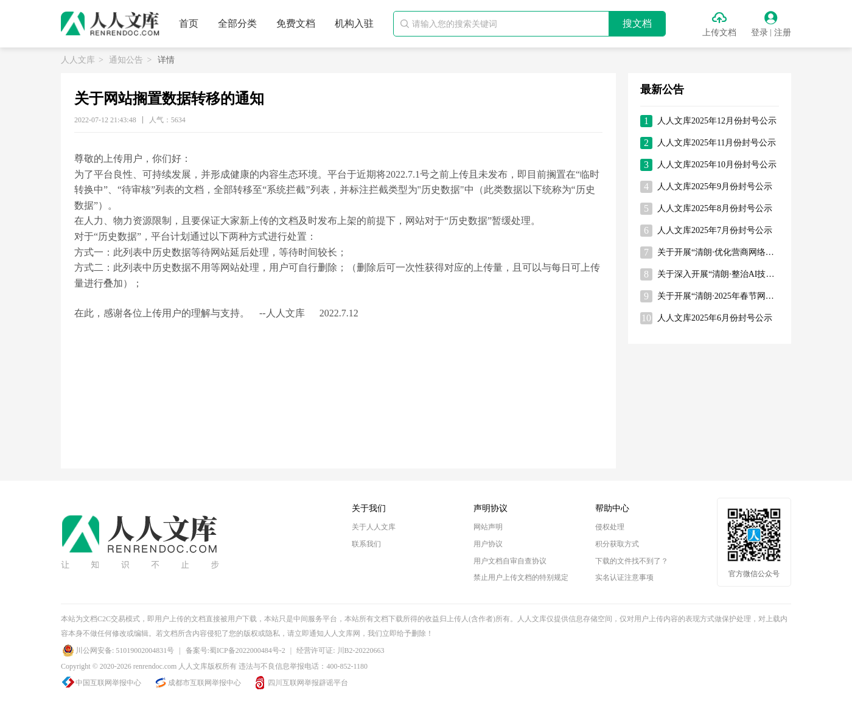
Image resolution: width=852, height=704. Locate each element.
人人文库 (78, 59)
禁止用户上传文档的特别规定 (520, 578)
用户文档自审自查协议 (509, 561)
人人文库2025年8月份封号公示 (714, 208)
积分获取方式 (617, 544)
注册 (782, 32)
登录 (759, 32)
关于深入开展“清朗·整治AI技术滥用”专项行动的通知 (718, 274)
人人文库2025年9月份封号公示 (714, 186)
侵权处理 (609, 527)
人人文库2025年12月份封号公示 (717, 120)
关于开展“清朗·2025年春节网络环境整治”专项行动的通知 (718, 296)
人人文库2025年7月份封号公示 (714, 230)
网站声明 (488, 527)
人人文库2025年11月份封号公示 (716, 142)
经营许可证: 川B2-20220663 (340, 650)
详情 (166, 59)
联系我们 (366, 544)
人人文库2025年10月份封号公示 (717, 164)
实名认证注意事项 (624, 578)
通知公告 (126, 59)
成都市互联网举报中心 (204, 682)
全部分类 (237, 23)
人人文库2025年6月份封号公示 (714, 317)
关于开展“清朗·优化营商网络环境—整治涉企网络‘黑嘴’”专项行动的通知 (718, 252)
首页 (188, 23)
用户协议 (488, 544)
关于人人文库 (374, 527)
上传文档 (719, 32)
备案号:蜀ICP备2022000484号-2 (235, 650)
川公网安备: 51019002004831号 (124, 650)
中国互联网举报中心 (108, 682)
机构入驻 (354, 23)
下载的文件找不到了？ (631, 561)
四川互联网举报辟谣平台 (308, 682)
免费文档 (295, 23)
